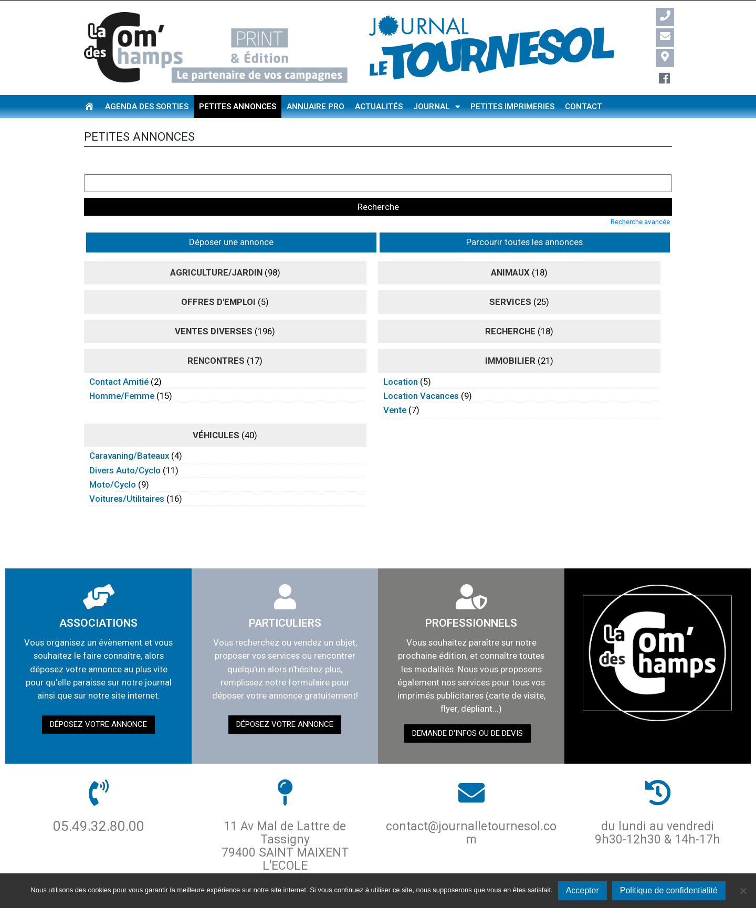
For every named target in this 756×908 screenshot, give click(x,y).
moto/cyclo (112, 460)
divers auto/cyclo (125, 445)
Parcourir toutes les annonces (247, 218)
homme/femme (121, 371)
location (400, 357)
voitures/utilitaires (126, 474)
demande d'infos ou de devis (467, 709)
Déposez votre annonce (98, 700)
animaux (510, 247)
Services (510, 277)
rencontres (216, 336)
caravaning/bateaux (129, 431)
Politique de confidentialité (669, 890)
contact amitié (119, 357)
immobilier (510, 336)
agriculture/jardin (216, 247)
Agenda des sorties (146, 106)
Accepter (582, 890)
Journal (436, 107)
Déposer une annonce (132, 218)
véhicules (216, 411)
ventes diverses (214, 307)
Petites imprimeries (512, 106)
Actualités (379, 106)
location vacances (421, 371)
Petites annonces (237, 106)
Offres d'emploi (218, 277)
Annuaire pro (315, 106)
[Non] (743, 890)
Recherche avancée (640, 197)
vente (394, 385)
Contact (583, 106)
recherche (510, 307)
